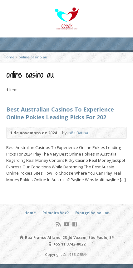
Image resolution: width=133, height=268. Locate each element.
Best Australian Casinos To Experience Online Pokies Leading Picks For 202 (60, 113)
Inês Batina (77, 133)
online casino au (32, 57)
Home (9, 57)
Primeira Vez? (55, 213)
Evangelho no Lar (92, 213)
